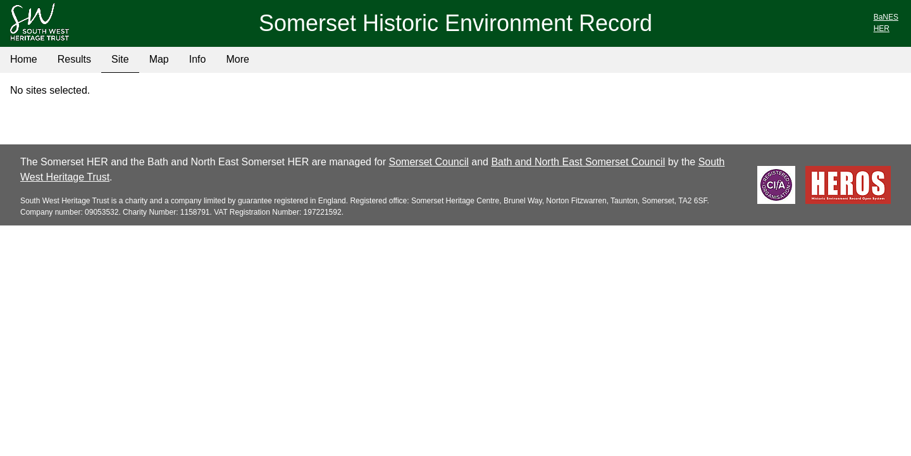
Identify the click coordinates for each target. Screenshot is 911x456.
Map (159, 59)
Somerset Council (429, 161)
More (237, 59)
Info (197, 59)
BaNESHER (886, 23)
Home (23, 59)
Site (120, 59)
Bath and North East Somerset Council (578, 161)
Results (74, 59)
